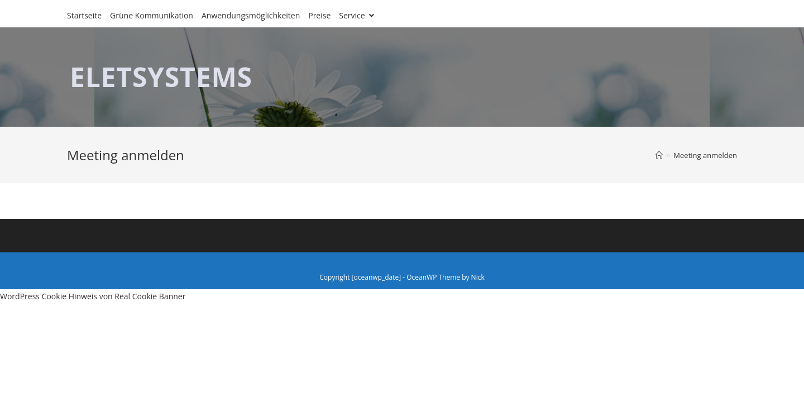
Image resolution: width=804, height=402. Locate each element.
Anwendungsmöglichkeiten (251, 15)
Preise (319, 15)
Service (356, 15)
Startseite (84, 15)
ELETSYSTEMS (161, 77)
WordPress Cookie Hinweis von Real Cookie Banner (92, 296)
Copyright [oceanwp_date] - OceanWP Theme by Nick (401, 277)
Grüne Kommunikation (151, 15)
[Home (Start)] (659, 155)
